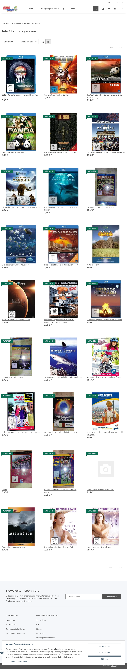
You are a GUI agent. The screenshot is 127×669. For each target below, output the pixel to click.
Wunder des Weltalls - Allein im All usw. (60, 432)
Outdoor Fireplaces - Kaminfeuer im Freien (104, 319)
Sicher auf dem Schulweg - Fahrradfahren (104, 377)
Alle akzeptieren (104, 646)
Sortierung (8, 42)
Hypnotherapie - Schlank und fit (100, 547)
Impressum (10, 662)
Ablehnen (104, 659)
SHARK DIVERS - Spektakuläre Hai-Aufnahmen (63, 377)
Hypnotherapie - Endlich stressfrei (58, 547)
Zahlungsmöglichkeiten (15, 629)
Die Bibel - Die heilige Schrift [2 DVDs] (60, 152)
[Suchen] (80, 8)
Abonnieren (112, 597)
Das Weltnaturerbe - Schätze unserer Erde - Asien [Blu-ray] (105, 96)
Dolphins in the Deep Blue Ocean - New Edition (60, 208)
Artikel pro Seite (27, 42)
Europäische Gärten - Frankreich (100, 207)
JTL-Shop (114, 666)
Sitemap (39, 629)
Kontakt (120, 2)
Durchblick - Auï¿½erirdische (14, 547)
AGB (37, 624)
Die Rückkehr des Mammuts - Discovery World (21, 207)
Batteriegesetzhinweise (45, 637)
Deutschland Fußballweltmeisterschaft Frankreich (60, 490)
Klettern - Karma (93, 265)
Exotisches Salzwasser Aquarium (15, 265)
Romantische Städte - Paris (13, 377)
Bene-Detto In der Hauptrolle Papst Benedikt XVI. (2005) (105, 433)
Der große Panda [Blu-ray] (13, 152)
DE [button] (109, 2)
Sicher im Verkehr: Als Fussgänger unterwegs (21, 432)
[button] (103, 8)
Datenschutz (22, 662)
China (4, 489)
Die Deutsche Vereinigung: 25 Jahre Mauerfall (106, 152)
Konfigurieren (104, 653)
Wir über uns (11, 624)
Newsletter (10, 620)
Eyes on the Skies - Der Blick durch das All (61, 265)
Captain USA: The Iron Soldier (56, 95)
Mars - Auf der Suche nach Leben (16, 319)
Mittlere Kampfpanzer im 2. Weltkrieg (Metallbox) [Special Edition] (60, 320)
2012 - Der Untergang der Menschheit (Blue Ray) (20, 96)
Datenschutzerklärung (49, 596)
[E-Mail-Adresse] (84, 596)
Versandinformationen (15, 633)
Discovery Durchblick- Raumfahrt (100, 489)
